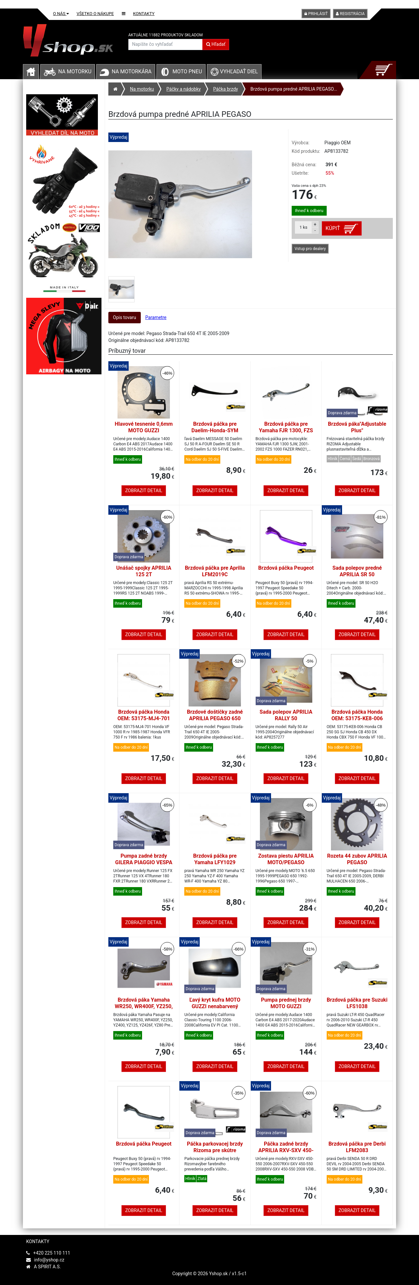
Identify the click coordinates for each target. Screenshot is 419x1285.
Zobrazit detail (143, 490)
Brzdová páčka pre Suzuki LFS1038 (357, 1003)
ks (303, 227)
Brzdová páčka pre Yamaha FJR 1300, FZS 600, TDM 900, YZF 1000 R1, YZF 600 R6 (286, 434)
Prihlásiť (316, 13)
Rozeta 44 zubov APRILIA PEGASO (357, 859)
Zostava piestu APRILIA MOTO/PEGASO (286, 859)
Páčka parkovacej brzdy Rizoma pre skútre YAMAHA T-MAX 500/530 (215, 1150)
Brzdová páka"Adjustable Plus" (357, 427)
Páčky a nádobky (183, 89)
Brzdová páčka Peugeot (286, 568)
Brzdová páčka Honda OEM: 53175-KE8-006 (357, 715)
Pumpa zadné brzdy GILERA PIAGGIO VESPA (144, 859)
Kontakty (144, 13)
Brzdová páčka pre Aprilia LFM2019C (215, 571)
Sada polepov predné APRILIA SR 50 (357, 571)
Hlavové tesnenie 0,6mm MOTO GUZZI (144, 427)
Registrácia (350, 13)
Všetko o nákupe (95, 13)
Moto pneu (187, 71)
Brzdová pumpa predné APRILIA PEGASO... (293, 89)
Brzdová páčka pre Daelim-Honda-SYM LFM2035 (214, 430)
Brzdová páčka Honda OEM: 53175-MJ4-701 (144, 715)
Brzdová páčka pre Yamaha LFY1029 (215, 859)
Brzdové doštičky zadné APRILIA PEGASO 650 (215, 715)
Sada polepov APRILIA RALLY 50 (286, 715)
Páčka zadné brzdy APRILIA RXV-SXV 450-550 (286, 1150)
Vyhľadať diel (234, 71)
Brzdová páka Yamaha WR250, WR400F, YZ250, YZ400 (144, 1006)
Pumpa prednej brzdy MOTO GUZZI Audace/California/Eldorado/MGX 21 (286, 1010)
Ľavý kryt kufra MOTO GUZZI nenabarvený (214, 1003)
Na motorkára (132, 71)
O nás (61, 13)
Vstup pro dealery (310, 248)
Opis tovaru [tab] (124, 317)
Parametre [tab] (156, 317)
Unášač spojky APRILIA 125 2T (143, 571)
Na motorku (74, 71)
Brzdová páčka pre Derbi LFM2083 (357, 1147)
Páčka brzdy (225, 89)
